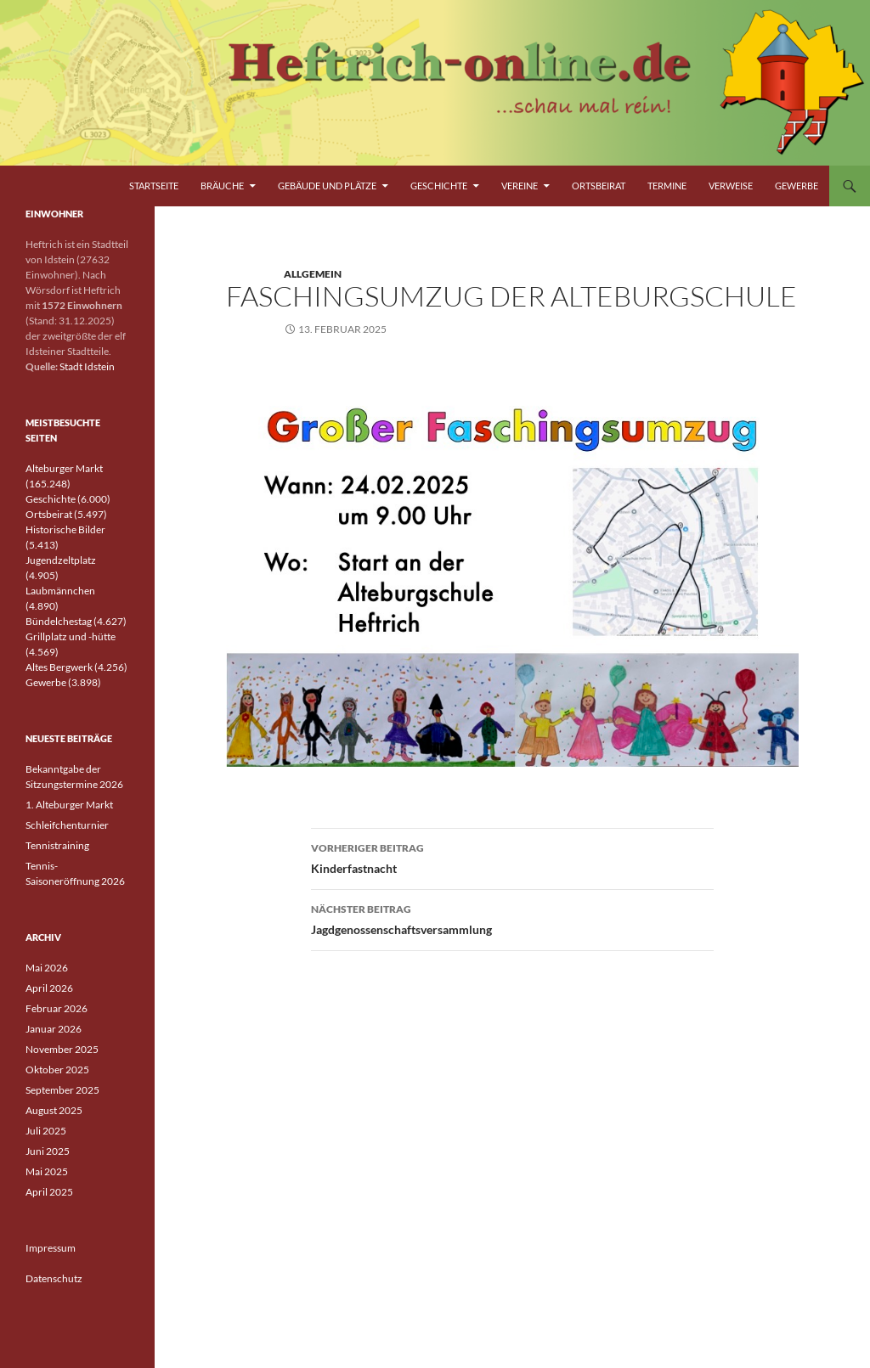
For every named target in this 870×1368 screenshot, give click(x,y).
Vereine (519, 185)
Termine (666, 185)
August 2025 (53, 1110)
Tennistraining (57, 845)
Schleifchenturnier (67, 825)
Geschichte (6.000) (67, 499)
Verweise (731, 185)
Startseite (153, 185)
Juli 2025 (45, 1130)
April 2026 (49, 988)
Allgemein (313, 273)
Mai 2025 (46, 1171)
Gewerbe (796, 185)
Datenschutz (53, 1278)
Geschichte (438, 185)
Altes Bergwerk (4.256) (76, 667)
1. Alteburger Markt (69, 804)
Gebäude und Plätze (327, 185)
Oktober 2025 (57, 1069)
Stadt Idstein (87, 366)
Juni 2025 (47, 1151)
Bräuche (222, 185)
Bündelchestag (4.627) (76, 621)
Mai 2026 (46, 967)
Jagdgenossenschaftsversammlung (512, 918)
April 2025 (49, 1191)
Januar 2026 (53, 1028)
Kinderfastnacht (512, 856)
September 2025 (62, 1090)
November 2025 (62, 1049)
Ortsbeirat (598, 185)
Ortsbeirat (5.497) (66, 514)
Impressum (50, 1247)
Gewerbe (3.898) (63, 682)
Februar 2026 (56, 1008)
